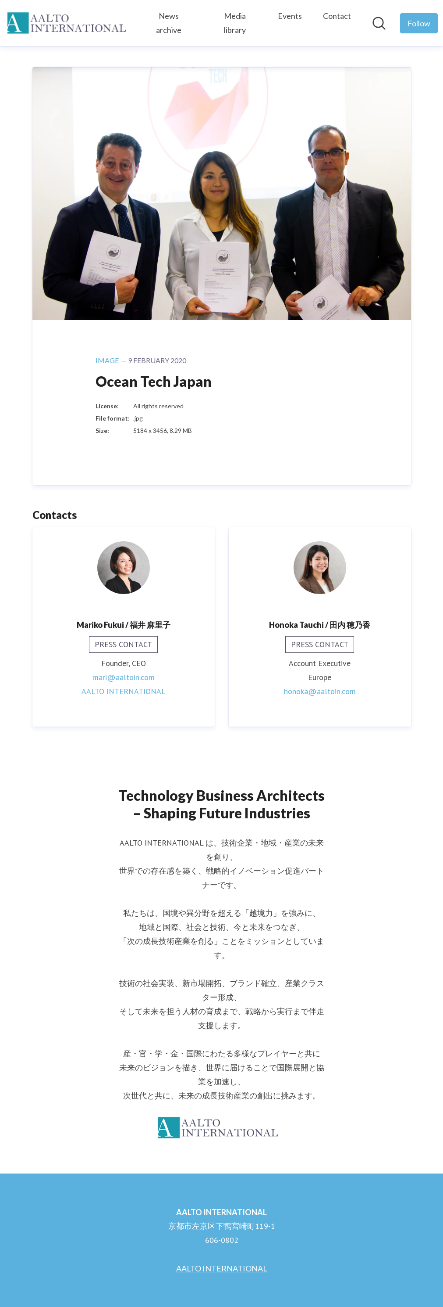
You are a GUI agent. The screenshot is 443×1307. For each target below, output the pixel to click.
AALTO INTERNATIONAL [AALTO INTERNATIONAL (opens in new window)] (124, 691)
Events (290, 16)
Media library (235, 23)
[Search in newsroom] (379, 23)
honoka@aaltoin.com (320, 691)
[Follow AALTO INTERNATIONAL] (419, 23)
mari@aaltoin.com (123, 677)
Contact (337, 16)
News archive (168, 23)
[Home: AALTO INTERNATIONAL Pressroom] (70, 23)
